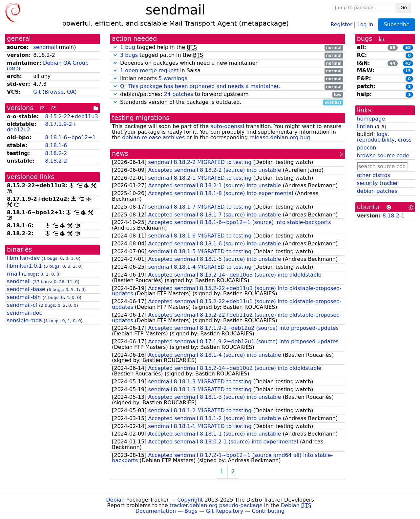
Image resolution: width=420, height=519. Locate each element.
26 (61, 281)
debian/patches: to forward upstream (227, 94)
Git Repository (224, 511)
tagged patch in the (227, 55)
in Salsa (227, 71)
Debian (115, 500)
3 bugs (129, 55)
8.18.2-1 (394, 216)
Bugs (191, 511)
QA (71, 92)
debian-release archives (153, 137)
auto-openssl (227, 126)
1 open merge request (149, 70)
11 (69, 281)
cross (404, 140)
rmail (13, 274)
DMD (14, 68)
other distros (373, 175)
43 (408, 63)
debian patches (377, 191)
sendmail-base (26, 289)
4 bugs (51, 297)
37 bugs (42, 281)
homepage (371, 119)
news (120, 153)
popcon (366, 148)
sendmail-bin (24, 297)
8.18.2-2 (56, 153)
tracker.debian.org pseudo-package (216, 505)
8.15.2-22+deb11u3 (71, 116)
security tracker (377, 183)
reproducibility (376, 140)
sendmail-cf (22, 305)
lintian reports (227, 78)
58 (408, 47)
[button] (115, 47)
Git (37, 92)
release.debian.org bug (279, 137)
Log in (365, 24)
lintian (365, 126)
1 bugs (50, 258)
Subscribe (397, 24)
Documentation (156, 511)
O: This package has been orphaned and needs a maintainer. (200, 86)
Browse (54, 92)
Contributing (268, 511)
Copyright (190, 500)
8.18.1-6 (56, 145)
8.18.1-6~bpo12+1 (70, 137)
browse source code (383, 155)
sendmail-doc (24, 313)
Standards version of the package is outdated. (227, 102)
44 (392, 63)
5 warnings (172, 78)
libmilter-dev (23, 258)
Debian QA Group (66, 63)
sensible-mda (24, 320)
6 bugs (56, 289)
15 (408, 71)
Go (404, 7)
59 (392, 47)
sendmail (45, 47)
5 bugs (52, 266)
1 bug (127, 47)
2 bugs (48, 305)
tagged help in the (227, 47)
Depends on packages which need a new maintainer (227, 63)
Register (341, 24)
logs (382, 134)
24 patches (178, 94)
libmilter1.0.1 (24, 266)
